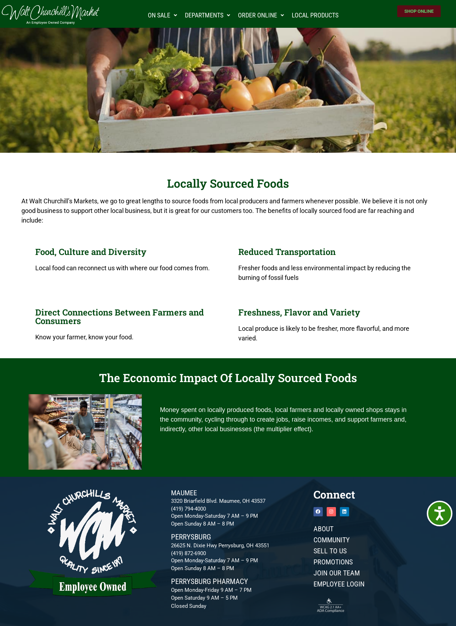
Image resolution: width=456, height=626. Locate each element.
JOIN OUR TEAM (337, 573)
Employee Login (339, 584)
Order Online (261, 15)
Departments (207, 15)
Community (332, 540)
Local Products (315, 15)
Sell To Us (330, 551)
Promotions (333, 562)
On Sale (162, 15)
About (323, 529)
